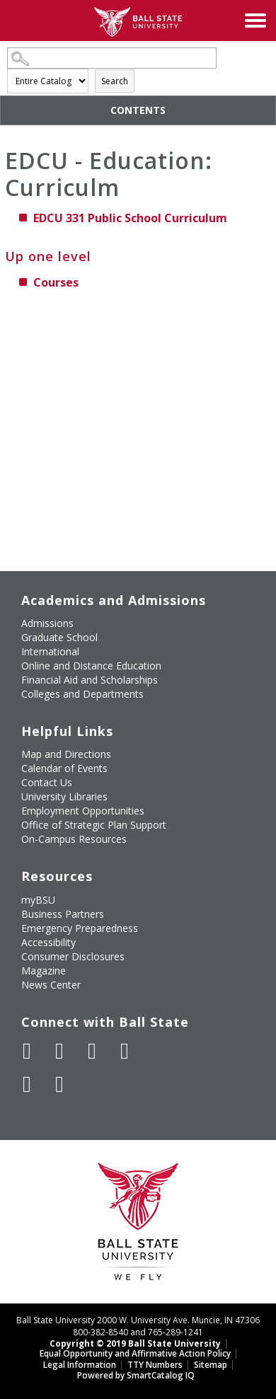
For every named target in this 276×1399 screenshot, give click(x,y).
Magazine (43, 970)
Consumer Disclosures (73, 956)
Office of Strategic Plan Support (93, 824)
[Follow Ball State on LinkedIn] (27, 1084)
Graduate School (59, 637)
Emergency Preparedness (79, 928)
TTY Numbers (155, 1365)
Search (114, 81)
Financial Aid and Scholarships (89, 679)
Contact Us (46, 782)
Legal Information (79, 1365)
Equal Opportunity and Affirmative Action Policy (135, 1353)
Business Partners (62, 914)
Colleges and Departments (82, 694)
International (50, 651)
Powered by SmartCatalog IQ (136, 1375)
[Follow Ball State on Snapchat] (59, 1084)
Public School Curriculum (130, 218)
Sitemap (210, 1365)
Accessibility (48, 942)
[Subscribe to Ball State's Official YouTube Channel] (92, 1051)
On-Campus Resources (74, 839)
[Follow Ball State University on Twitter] (59, 1051)
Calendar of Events (64, 768)
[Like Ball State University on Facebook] (27, 1051)
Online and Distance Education (91, 665)
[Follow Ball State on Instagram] (124, 1051)
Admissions (47, 623)
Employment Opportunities (82, 810)
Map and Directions (66, 754)
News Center (51, 984)
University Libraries (64, 796)
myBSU (38, 899)
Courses (56, 282)
